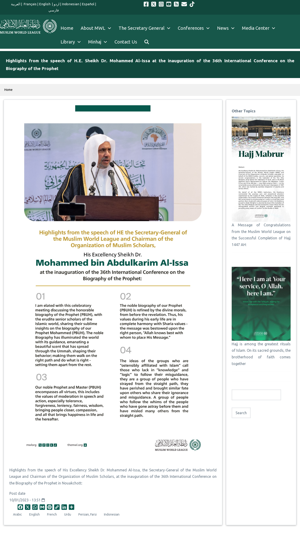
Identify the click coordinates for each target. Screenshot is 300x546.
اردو (56, 4)
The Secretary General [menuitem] (146, 28)
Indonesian (70, 4)
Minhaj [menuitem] (99, 42)
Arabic (17, 514)
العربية (15, 4)
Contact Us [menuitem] (125, 41)
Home (8, 90)
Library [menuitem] (73, 42)
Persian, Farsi (87, 514)
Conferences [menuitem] (195, 28)
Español (88, 4)
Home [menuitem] (67, 28)
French (52, 514)
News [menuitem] (227, 28)
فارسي (53, 10)
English (45, 4)
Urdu (67, 514)
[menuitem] (147, 42)
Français (30, 4)
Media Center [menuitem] (260, 28)
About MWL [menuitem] (98, 28)
